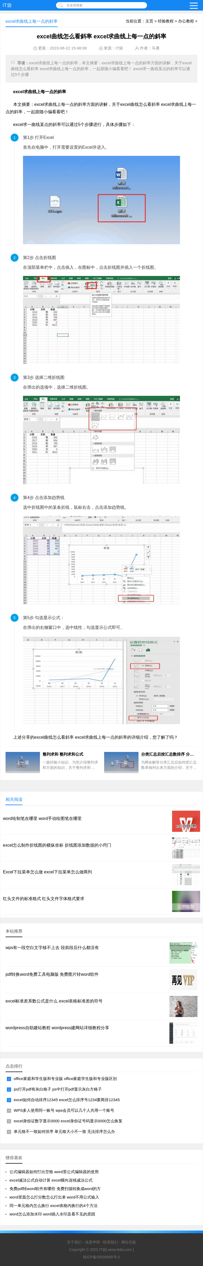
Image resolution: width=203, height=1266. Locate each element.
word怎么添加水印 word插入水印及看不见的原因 (52, 1214)
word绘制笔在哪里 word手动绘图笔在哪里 (42, 818)
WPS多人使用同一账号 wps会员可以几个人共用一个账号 (64, 1110)
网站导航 (128, 1242)
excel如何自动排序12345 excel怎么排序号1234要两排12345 (67, 1099)
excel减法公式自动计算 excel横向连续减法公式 (51, 1180)
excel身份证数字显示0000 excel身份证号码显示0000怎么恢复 (68, 1121)
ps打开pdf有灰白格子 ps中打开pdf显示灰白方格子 (58, 1089)
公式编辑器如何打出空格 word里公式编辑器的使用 (54, 1171)
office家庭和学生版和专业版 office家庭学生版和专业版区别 (65, 1078)
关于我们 (74, 1242)
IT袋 (7, 5)
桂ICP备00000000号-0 (101, 1257)
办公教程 (186, 21)
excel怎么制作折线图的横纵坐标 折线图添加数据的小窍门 (57, 845)
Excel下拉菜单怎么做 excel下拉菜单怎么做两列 (47, 872)
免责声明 (92, 1242)
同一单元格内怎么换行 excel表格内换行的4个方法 (54, 1205)
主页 (149, 21)
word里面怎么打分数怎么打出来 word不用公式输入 (54, 1197)
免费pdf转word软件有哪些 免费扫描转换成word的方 (55, 1188)
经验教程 (166, 21)
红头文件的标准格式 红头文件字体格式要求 (43, 898)
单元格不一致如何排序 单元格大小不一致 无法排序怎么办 (64, 1131)
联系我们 (110, 1242)
